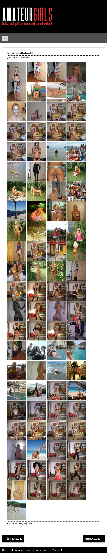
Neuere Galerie (93, 538)
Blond (11, 523)
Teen (30, 523)
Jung (25, 523)
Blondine (18, 523)
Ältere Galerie (13, 538)
